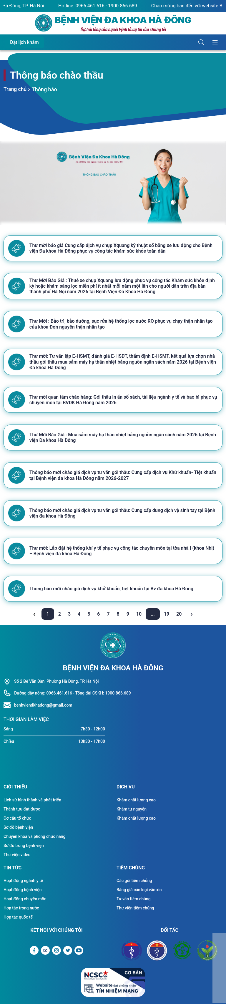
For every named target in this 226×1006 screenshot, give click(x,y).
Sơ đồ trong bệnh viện (24, 847)
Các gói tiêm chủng (134, 882)
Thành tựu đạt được (22, 810)
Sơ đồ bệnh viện (18, 829)
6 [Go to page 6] (99, 616)
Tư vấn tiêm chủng (134, 900)
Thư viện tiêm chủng (135, 909)
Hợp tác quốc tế (18, 918)
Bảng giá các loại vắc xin (139, 891)
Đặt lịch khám (24, 42)
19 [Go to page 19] (167, 616)
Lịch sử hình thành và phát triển (32, 801)
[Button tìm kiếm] (201, 42)
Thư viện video (17, 856)
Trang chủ (15, 89)
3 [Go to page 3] (70, 616)
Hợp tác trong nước (21, 909)
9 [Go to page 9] (128, 616)
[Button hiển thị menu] (215, 42)
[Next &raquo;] (191, 616)
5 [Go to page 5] (89, 616)
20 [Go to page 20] (179, 616)
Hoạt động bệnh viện (23, 891)
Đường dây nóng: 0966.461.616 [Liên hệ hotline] (43, 694)
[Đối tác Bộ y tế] (132, 952)
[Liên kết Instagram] (56, 952)
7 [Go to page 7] (109, 616)
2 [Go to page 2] (60, 616)
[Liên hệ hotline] (9, 707)
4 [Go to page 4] (80, 616)
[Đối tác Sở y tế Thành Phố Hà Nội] (157, 952)
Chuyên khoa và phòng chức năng (34, 838)
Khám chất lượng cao (136, 801)
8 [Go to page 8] (119, 616)
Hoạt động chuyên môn (25, 900)
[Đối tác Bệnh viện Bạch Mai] (182, 952)
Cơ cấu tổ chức (17, 820)
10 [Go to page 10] (139, 616)
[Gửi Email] (45, 952)
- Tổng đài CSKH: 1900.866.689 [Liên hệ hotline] (102, 694)
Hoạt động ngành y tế (23, 882)
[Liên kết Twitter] (67, 952)
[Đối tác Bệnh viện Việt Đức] (207, 952)
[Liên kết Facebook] (34, 952)
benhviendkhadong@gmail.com (43, 707)
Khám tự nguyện (132, 810)
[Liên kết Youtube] (78, 952)
